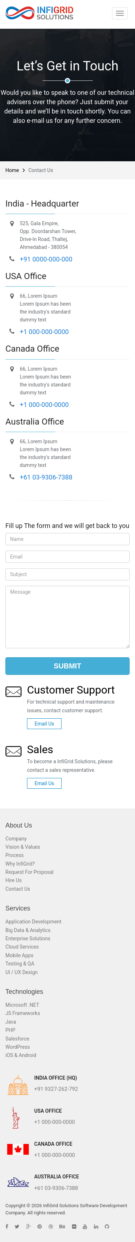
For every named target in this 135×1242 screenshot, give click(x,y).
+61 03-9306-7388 (46, 477)
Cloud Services (22, 947)
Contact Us (17, 889)
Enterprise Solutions (27, 938)
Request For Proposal (29, 872)
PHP (10, 1030)
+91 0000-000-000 (46, 259)
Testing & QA (19, 964)
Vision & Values (22, 847)
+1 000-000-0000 (44, 331)
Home (12, 170)
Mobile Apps (19, 955)
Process (14, 855)
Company (16, 839)
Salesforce (17, 1039)
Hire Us (13, 880)
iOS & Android (20, 1055)
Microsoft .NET (22, 1005)
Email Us (44, 724)
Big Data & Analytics (27, 930)
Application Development (33, 921)
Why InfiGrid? (20, 864)
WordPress (17, 1047)
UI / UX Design (21, 972)
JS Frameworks (22, 1013)
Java (10, 1022)
